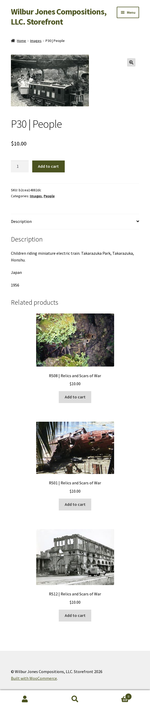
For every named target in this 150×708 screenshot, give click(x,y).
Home (21, 40)
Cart (116, 695)
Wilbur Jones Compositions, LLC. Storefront (58, 16)
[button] (131, 62)
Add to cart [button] (75, 396)
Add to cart (48, 166)
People (49, 196)
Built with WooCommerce (34, 678)
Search (75, 699)
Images (36, 40)
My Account (25, 699)
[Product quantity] (20, 166)
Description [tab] (21, 221)
